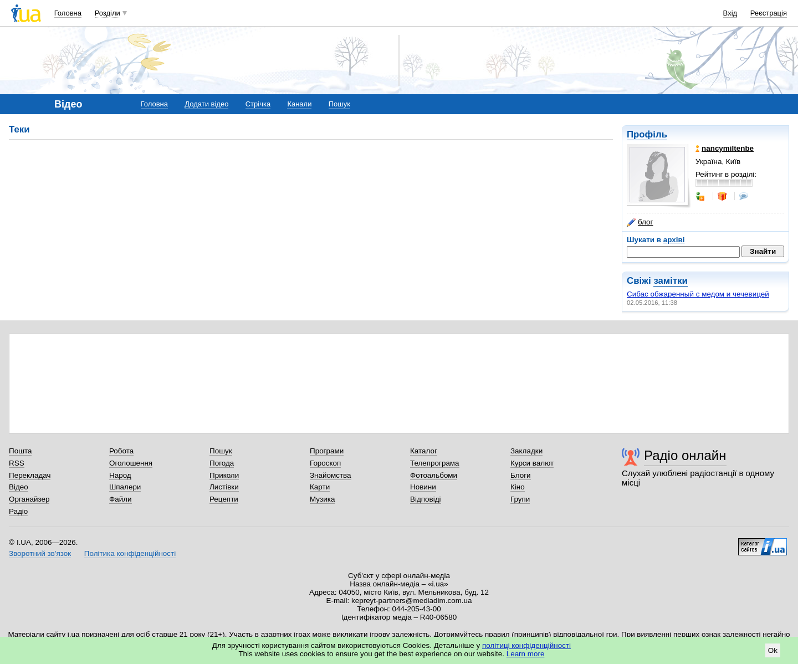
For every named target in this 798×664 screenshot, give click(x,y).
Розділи (107, 13)
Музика (322, 499)
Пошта (20, 451)
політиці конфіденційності (526, 645)
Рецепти (223, 499)
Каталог (423, 451)
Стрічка (257, 104)
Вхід (730, 13)
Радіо (18, 511)
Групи (520, 499)
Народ (120, 475)
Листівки (224, 487)
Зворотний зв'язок (40, 553)
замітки (670, 280)
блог (640, 222)
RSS (16, 463)
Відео (18, 487)
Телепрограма (434, 463)
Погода (221, 463)
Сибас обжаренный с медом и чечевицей (698, 294)
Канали (299, 104)
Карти (320, 487)
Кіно (517, 487)
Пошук (339, 104)
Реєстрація (768, 13)
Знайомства (330, 475)
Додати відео (206, 104)
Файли (120, 499)
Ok (772, 650)
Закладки (526, 451)
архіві (674, 240)
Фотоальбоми (433, 475)
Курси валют (532, 463)
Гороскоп (325, 463)
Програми (327, 451)
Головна (67, 13)
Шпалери (125, 487)
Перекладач (29, 475)
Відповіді (425, 499)
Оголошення (130, 463)
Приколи (224, 475)
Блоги (520, 475)
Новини (423, 487)
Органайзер (29, 499)
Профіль (647, 134)
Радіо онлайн (685, 455)
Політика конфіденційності (130, 553)
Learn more (526, 654)
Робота (121, 451)
